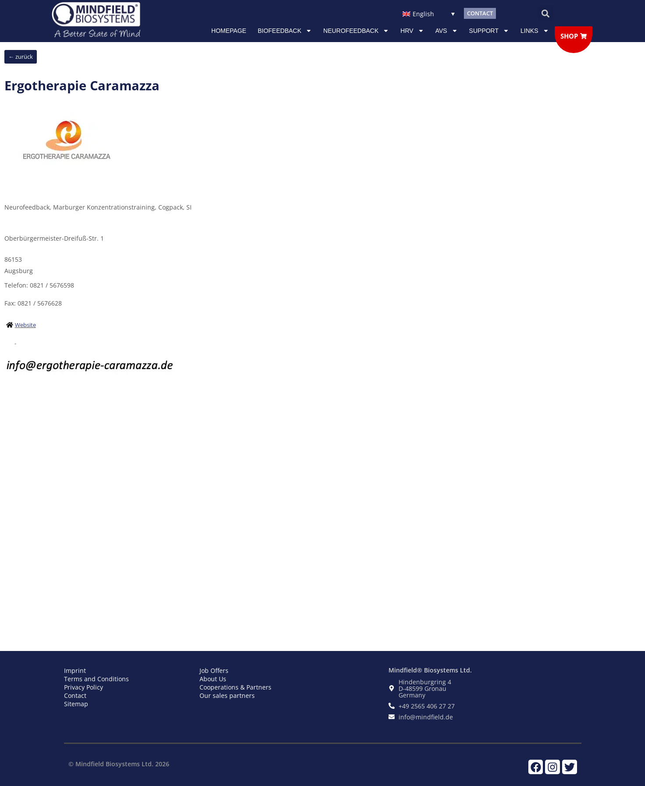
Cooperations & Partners (235, 687)
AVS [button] (446, 30)
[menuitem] (429, 13)
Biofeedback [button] (285, 30)
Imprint (75, 670)
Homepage (228, 30)
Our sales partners (227, 695)
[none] (429, 13)
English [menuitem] (423, 14)
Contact (75, 695)
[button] (545, 13)
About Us (213, 679)
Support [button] (489, 30)
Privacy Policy (83, 687)
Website (25, 325)
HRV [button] (412, 30)
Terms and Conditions (96, 679)
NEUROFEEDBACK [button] (356, 30)
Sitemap (76, 704)
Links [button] (534, 30)
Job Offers (214, 670)
